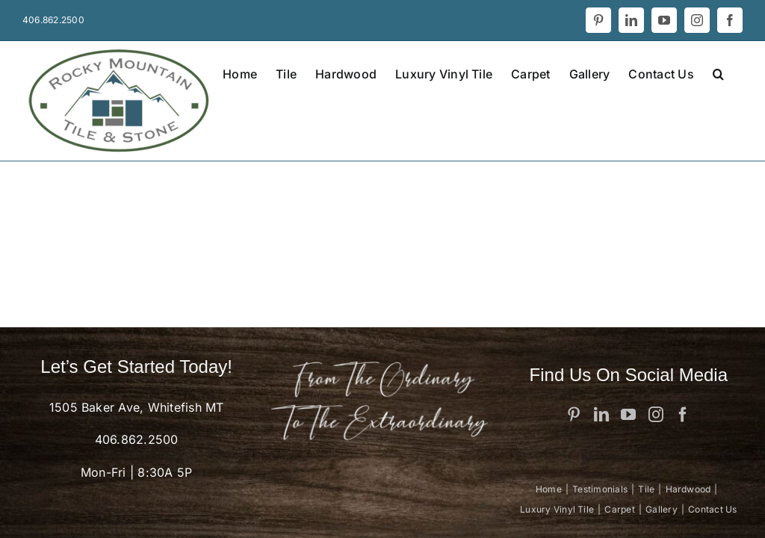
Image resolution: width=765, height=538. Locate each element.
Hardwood (688, 489)
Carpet (619, 509)
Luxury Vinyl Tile (557, 509)
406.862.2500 (137, 439)
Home (549, 489)
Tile (646, 489)
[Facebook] (682, 414)
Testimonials (600, 489)
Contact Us (712, 509)
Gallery (661, 509)
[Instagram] (655, 414)
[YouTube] (628, 414)
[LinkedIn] (601, 414)
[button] (718, 72)
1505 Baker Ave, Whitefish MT (136, 407)
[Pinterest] (573, 414)
